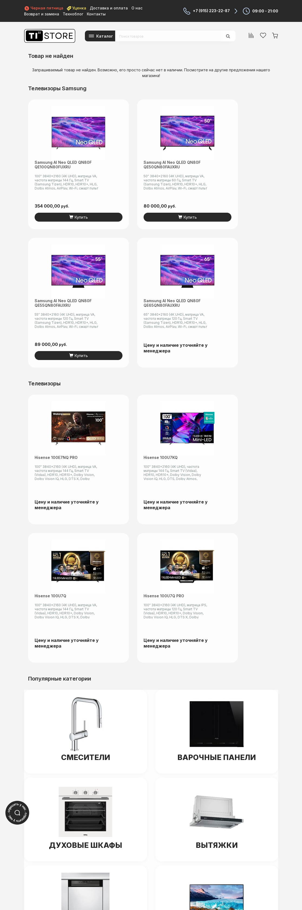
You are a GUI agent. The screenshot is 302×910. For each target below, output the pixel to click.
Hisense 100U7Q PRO (251, 318)
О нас (136, 8)
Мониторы (216, 661)
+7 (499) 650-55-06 (159, 831)
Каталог (104, 36)
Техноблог (73, 14)
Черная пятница (43, 8)
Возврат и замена (41, 14)
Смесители (85, 480)
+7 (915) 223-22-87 (211, 11)
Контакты (96, 14)
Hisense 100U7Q (181, 318)
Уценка (76, 8)
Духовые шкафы (85, 568)
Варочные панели (216, 480)
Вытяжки (216, 568)
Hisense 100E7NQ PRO (56, 318)
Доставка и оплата (109, 8)
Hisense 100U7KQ (117, 318)
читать (88, 896)
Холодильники (85, 760)
